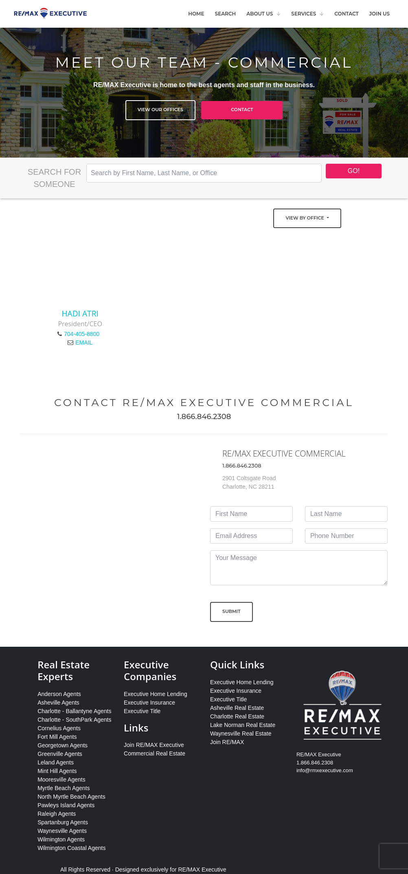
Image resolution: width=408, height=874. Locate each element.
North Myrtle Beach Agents (71, 796)
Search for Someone (54, 178)
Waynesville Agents (62, 831)
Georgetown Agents (62, 745)
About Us (259, 14)
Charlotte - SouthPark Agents (74, 719)
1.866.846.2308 (204, 416)
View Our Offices (160, 109)
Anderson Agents (59, 694)
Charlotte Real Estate (237, 716)
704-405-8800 (81, 334)
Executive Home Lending (155, 694)
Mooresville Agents (61, 779)
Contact (346, 14)
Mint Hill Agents (57, 771)
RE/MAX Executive (202, 869)
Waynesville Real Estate (240, 733)
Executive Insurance (149, 702)
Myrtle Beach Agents (63, 788)
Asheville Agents (58, 702)
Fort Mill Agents (57, 736)
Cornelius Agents (59, 728)
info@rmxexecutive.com (324, 770)
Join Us (379, 14)
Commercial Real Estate (154, 753)
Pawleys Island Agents (65, 805)
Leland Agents (55, 762)
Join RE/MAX (227, 742)
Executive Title (142, 711)
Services (303, 14)
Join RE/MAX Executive (154, 745)
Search (225, 14)
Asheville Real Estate (237, 708)
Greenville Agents (59, 754)
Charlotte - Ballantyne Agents (74, 711)
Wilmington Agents (61, 839)
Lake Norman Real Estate (242, 725)
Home (196, 14)
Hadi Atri (79, 313)
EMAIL (83, 342)
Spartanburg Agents (62, 822)
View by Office (305, 218)
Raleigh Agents (56, 813)
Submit (231, 611)
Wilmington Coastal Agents (71, 848)
